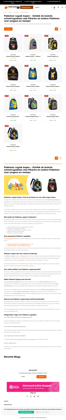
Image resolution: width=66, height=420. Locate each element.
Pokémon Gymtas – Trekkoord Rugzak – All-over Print (32, 57)
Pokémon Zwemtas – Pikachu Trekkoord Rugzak (18, 246)
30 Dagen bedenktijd (53, 1)
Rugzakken (16, 13)
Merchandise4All (9, 239)
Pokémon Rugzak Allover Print (52, 117)
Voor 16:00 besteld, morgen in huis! (12, 2)
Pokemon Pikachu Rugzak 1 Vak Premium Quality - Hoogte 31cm (53, 87)
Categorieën (26, 8)
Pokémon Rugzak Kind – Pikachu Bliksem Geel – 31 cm (20, 245)
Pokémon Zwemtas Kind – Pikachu (13, 117)
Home (5, 13)
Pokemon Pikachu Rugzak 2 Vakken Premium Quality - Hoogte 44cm (13, 87)
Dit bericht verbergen (26, 412)
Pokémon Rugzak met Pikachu (52, 57)
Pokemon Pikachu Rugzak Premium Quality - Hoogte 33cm (13, 147)
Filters (8, 29)
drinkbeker (21, 261)
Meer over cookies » (44, 412)
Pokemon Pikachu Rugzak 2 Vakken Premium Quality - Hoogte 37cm (13, 57)
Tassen (10, 13)
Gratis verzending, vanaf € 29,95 (33, 2)
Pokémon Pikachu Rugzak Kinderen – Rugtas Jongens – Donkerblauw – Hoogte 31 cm (33, 87)
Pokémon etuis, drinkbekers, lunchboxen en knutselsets (23, 340)
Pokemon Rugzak (24, 13)
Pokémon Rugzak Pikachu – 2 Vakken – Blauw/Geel (33, 117)
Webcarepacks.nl (42, 418)
